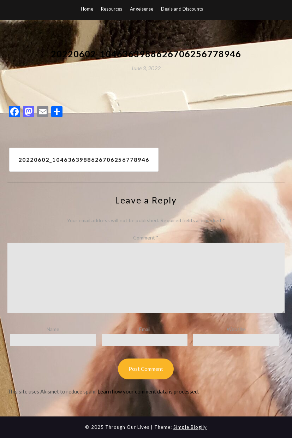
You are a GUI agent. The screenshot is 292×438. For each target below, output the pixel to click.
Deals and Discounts (182, 9)
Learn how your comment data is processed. (148, 391)
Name (53, 329)
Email (144, 329)
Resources (111, 9)
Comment (146, 238)
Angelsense (141, 9)
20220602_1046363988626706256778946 (83, 159)
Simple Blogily (190, 427)
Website (236, 329)
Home (87, 9)
